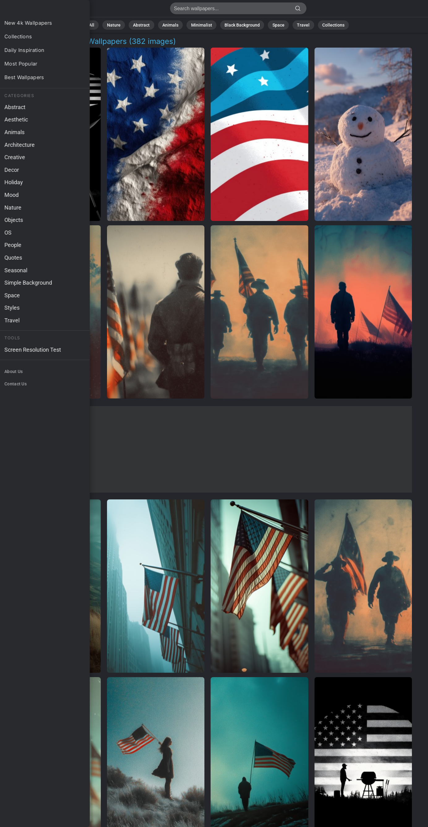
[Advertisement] (207, 449)
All (105, 24)
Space (272, 24)
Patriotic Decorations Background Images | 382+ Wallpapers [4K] (37, 10)
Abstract (149, 24)
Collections (321, 24)
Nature (125, 24)
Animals (176, 24)
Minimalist (203, 24)
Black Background (240, 24)
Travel (294, 24)
